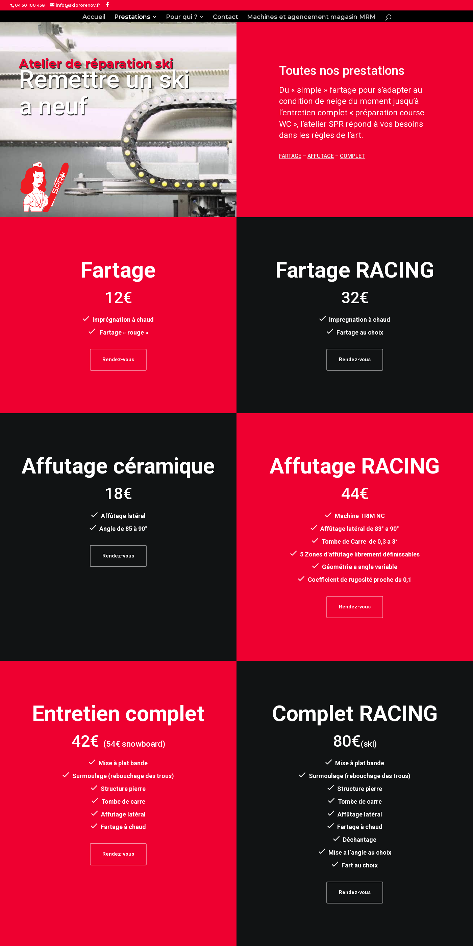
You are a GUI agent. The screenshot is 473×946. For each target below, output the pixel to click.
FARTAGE (290, 156)
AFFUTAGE (320, 156)
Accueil (93, 18)
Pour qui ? (181, 18)
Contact (225, 18)
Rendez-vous (118, 359)
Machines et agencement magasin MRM (311, 18)
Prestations (132, 18)
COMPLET (352, 156)
